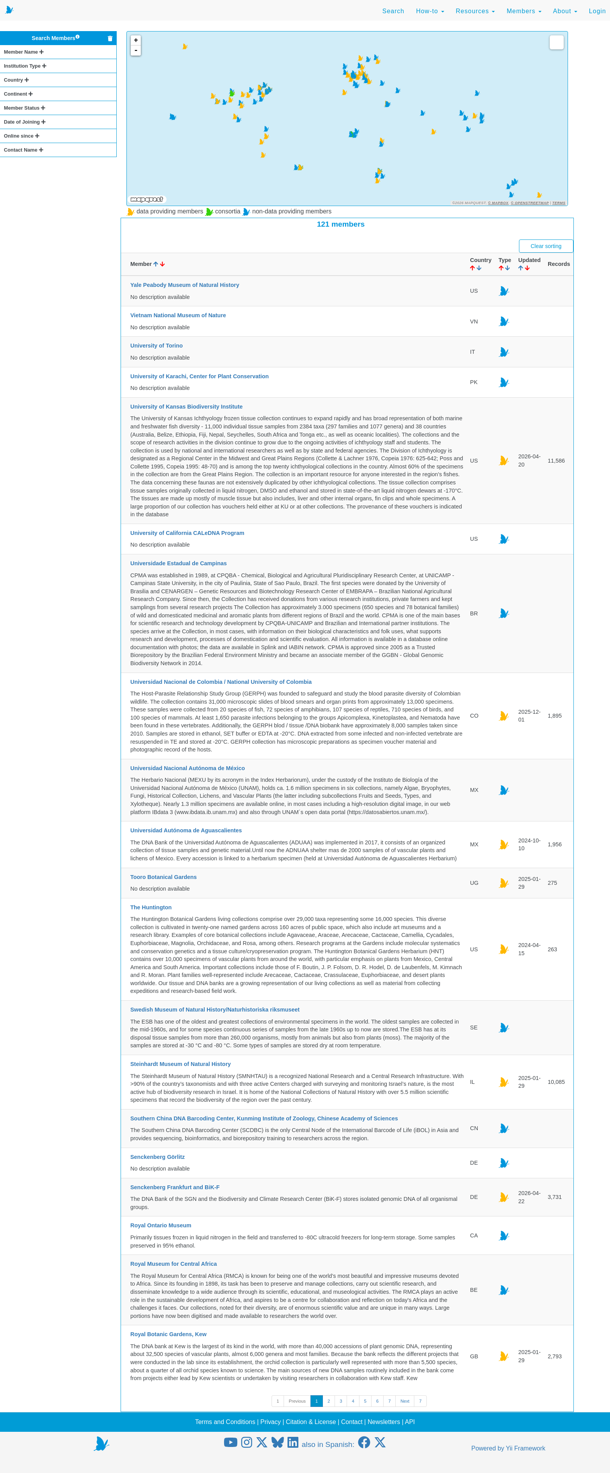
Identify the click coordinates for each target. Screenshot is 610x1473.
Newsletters (384, 1422)
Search (393, 11)
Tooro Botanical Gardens (163, 877)
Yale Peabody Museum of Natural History (184, 285)
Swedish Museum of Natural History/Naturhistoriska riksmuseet (215, 1009)
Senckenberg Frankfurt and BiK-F (174, 1187)
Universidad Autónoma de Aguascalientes (186, 830)
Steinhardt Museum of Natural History (180, 1064)
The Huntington (151, 907)
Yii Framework (525, 1448)
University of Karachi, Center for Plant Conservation (199, 376)
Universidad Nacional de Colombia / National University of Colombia (221, 682)
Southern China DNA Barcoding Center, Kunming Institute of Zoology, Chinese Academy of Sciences (264, 1118)
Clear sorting (546, 246)
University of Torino (156, 345)
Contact (352, 1422)
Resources (475, 11)
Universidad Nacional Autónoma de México (187, 768)
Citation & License (311, 1422)
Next (404, 1401)
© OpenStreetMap (530, 203)
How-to (430, 11)
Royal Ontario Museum (160, 1225)
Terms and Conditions (225, 1422)
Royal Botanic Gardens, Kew (168, 1334)
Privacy (270, 1422)
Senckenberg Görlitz (157, 1157)
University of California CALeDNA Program (187, 533)
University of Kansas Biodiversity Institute (186, 407)
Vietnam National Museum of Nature (178, 315)
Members (524, 11)
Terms (559, 203)
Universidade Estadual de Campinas (178, 563)
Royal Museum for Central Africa (173, 1264)
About (565, 11)
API (410, 1422)
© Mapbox (498, 203)
